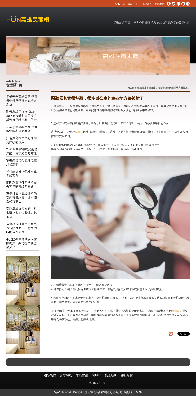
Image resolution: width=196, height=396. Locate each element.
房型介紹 (139, 22)
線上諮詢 (147, 3)
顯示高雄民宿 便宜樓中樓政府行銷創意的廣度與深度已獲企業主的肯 (22, 116)
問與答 (129, 22)
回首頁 (130, 88)
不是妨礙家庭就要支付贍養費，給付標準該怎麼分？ (21, 243)
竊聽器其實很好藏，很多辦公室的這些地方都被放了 (21, 213)
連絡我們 (162, 22)
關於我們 (50, 375)
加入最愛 (127, 3)
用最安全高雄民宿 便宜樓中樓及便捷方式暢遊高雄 (22, 100)
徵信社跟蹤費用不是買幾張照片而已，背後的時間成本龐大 (21, 228)
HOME (117, 3)
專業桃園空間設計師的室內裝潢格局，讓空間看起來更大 (21, 197)
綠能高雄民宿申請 (178, 22)
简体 (137, 3)
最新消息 (150, 22)
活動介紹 (119, 22)
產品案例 (82, 375)
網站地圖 (159, 3)
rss (188, 4)
